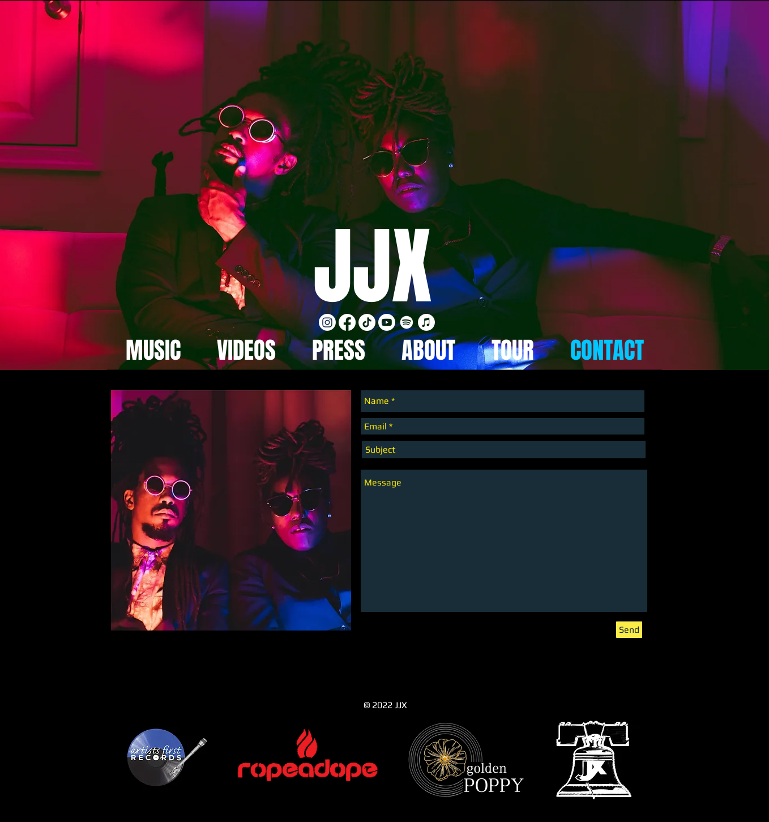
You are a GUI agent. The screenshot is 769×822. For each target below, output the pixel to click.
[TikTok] (366, 322)
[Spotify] (406, 322)
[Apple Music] (426, 322)
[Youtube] (386, 322)
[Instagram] (327, 322)
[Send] (629, 629)
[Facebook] (347, 322)
